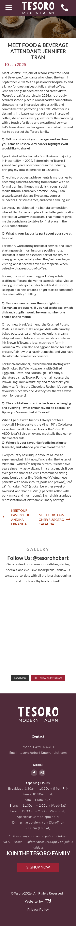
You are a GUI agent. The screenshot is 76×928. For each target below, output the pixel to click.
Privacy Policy (38, 909)
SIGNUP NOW (38, 867)
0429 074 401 (43, 747)
